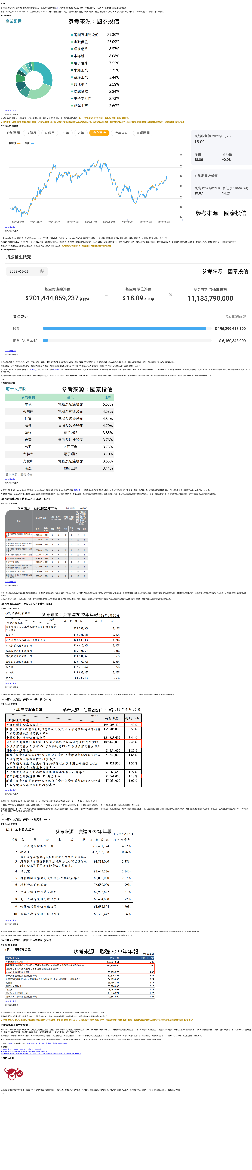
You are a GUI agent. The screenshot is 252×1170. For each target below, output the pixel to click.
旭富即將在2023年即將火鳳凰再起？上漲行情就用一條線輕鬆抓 (24, 1051)
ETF (57, 8)
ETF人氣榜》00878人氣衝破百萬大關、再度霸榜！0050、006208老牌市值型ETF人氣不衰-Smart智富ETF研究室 (41, 1054)
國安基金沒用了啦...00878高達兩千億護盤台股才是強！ (47, 1043)
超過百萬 (56, 370)
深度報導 (77, 490)
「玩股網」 (10, 1043)
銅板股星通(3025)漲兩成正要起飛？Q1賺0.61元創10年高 (21, 1049)
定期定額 (33, 370)
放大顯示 (10, 110)
